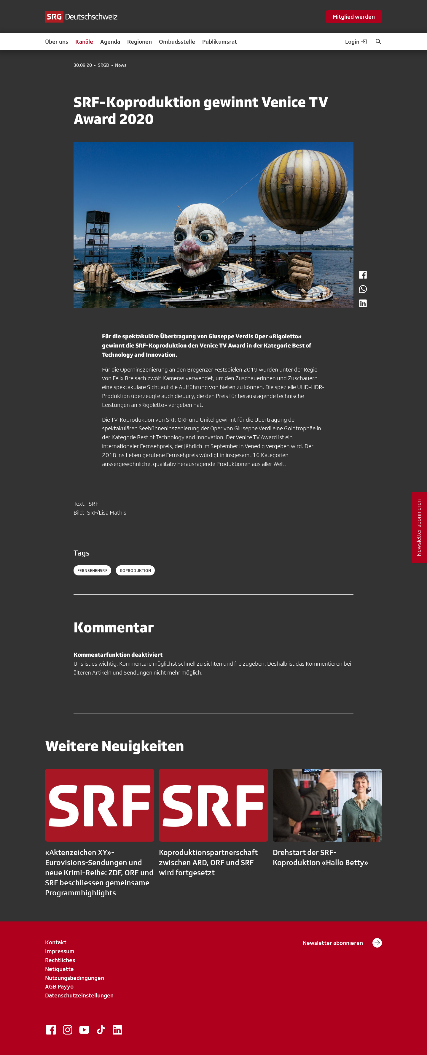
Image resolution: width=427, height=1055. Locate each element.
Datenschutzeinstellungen (79, 995)
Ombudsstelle (177, 41)
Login (356, 41)
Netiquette (59, 969)
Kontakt (55, 942)
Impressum (59, 951)
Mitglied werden (354, 16)
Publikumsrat (219, 41)
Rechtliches (60, 960)
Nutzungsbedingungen (74, 978)
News (120, 65)
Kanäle (84, 41)
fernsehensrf (92, 570)
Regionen (139, 41)
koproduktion (135, 570)
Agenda (110, 41)
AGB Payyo (59, 986)
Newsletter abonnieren (342, 943)
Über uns (56, 41)
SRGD (103, 65)
